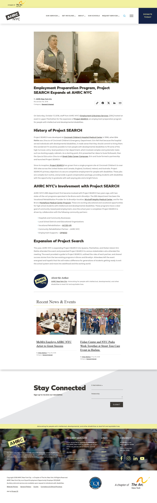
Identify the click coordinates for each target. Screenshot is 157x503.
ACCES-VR (66, 227)
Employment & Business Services (94, 116)
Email (120, 103)
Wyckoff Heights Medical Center (98, 200)
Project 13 (15, 494)
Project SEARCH (81, 119)
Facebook (102, 103)
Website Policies (12, 490)
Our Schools (94, 16)
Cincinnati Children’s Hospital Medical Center (83, 137)
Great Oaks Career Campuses (75, 157)
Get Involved (68, 16)
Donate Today (147, 15)
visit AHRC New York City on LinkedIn (135, 461)
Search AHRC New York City (124, 16)
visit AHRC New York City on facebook (121, 461)
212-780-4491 (71, 455)
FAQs (103, 459)
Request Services (110, 16)
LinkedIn (114, 103)
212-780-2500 (125, 453)
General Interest (48, 104)
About (81, 16)
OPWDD (63, 234)
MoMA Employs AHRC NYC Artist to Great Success (54, 347)
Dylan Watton (42, 356)
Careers (104, 463)
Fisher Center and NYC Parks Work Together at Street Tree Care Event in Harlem (100, 349)
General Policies (25, 490)
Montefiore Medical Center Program (55, 204)
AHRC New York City (13, 16)
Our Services (52, 16)
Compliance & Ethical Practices (51, 490)
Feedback (104, 450)
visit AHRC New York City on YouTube (142, 461)
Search (103, 455)
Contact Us (105, 446)
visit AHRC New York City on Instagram (128, 461)
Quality (35, 490)
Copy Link (96, 103)
